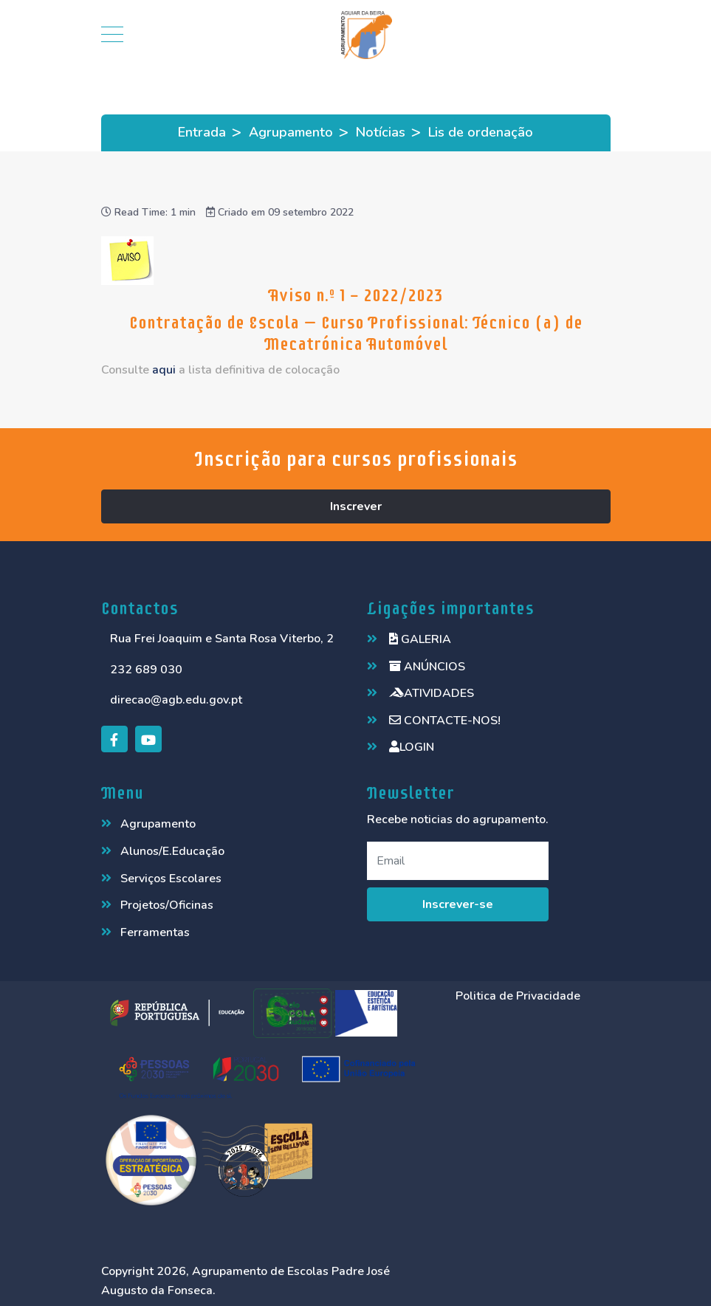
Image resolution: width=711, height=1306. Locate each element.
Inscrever (356, 506)
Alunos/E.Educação (172, 851)
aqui (164, 370)
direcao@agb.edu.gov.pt (176, 700)
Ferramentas (155, 932)
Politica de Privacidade (518, 996)
